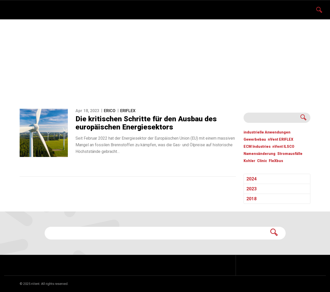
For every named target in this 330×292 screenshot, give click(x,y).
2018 (251, 198)
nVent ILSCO (283, 147)
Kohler (249, 161)
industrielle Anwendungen (267, 132)
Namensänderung (259, 154)
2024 (251, 178)
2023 (251, 188)
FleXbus (276, 161)
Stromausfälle (289, 154)
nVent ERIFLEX (280, 139)
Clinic (262, 161)
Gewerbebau (255, 139)
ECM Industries (257, 147)
